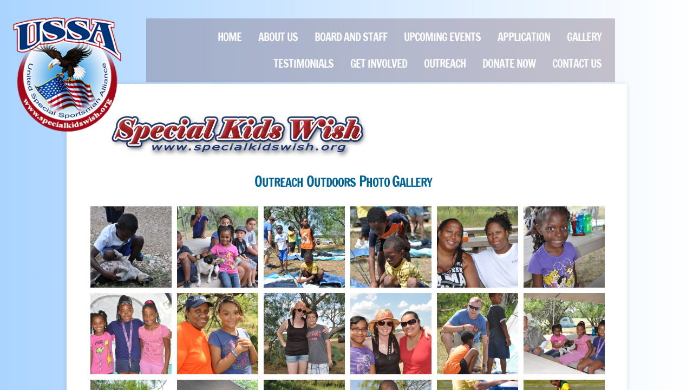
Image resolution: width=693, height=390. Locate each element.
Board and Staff (351, 37)
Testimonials (303, 64)
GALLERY (584, 37)
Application (524, 37)
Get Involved (378, 64)
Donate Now (508, 64)
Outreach (445, 64)
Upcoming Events (442, 37)
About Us (278, 37)
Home (229, 37)
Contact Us (577, 64)
